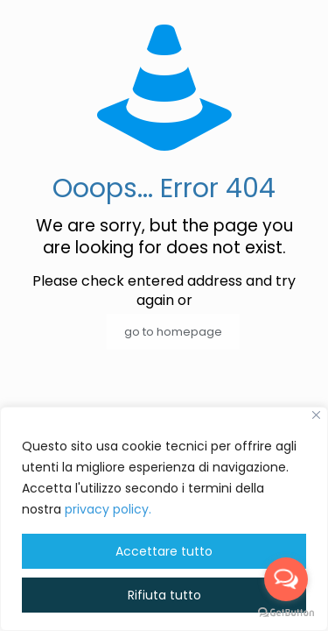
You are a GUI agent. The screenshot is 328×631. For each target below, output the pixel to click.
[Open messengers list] (286, 579)
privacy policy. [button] (108, 509)
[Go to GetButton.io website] (286, 613)
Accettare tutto (164, 551)
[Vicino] (316, 415)
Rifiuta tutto (164, 595)
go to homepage (173, 331)
